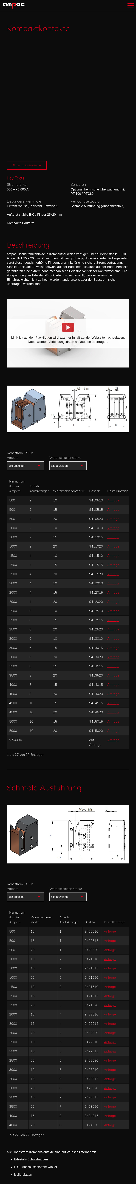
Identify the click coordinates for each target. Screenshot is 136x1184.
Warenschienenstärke (65, 332)
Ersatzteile (25, 1082)
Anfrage (113, 375)
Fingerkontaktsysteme (28, 40)
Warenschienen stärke (65, 764)
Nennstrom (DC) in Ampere (20, 330)
